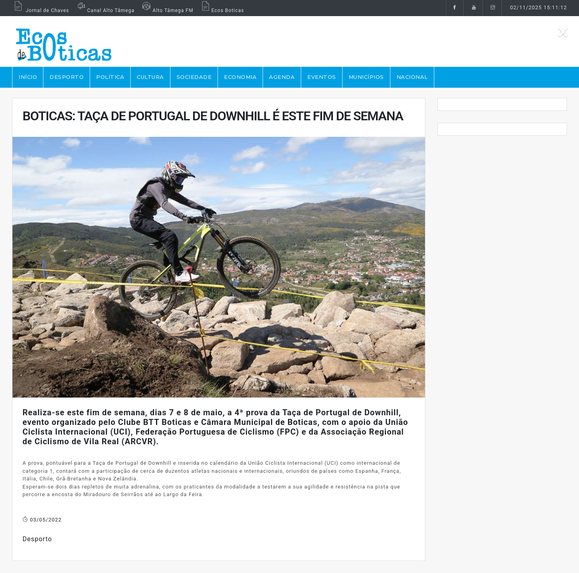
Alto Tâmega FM (166, 10)
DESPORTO (66, 77)
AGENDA (282, 77)
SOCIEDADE (194, 77)
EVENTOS (321, 77)
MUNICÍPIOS (366, 77)
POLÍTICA (110, 77)
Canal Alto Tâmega (105, 10)
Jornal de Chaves (40, 10)
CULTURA (150, 77)
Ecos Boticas (221, 10)
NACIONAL (412, 77)
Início (27, 77)
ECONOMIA (240, 77)
